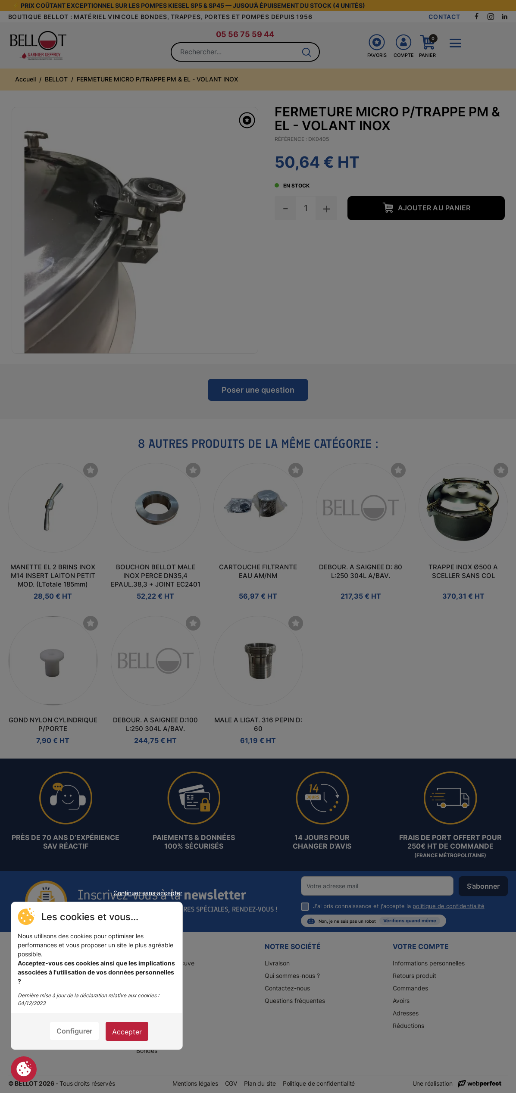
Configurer (74, 1031)
